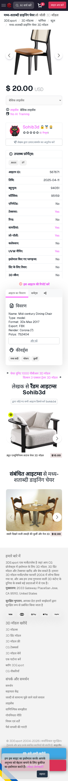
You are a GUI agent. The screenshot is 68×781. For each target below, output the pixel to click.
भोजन (25, 358)
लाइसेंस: (14, 110)
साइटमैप (57, 745)
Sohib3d (31, 127)
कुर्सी (35, 358)
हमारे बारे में (13, 556)
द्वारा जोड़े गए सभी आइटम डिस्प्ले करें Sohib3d (34, 401)
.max (14, 162)
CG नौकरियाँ (12, 671)
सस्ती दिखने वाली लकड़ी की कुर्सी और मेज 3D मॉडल (31, 534)
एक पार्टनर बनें (13, 659)
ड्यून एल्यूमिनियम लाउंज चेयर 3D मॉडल (25, 455)
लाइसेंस (10, 703)
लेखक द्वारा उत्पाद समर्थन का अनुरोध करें (34, 142)
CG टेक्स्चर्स (12, 647)
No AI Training (19, 114)
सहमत (42, 774)
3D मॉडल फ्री (13, 641)
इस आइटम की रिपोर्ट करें (36, 284)
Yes (57, 212)
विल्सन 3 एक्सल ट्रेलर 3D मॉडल (40, 377)
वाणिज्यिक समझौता (16, 709)
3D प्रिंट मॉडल (13, 636)
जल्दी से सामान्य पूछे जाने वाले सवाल (25, 697)
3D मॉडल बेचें (13, 653)
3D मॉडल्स (12, 630)
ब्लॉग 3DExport (15, 665)
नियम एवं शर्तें (13, 721)
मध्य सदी (14, 358)
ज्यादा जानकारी (35, 767)
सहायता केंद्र (12, 691)
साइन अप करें (57, 5)
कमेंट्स (34, 293)
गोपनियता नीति (13, 715)
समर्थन (9, 686)
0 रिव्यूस (44, 132)
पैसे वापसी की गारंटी (16, 727)
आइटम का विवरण (17, 293)
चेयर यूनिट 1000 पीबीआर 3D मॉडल (30, 373)
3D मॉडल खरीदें (16, 623)
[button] (57, 438)
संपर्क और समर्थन (17, 679)
